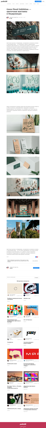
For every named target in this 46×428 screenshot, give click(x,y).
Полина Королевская (12, 316)
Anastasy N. (28, 294)
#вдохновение (9, 323)
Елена (10, 338)
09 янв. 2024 (20, 17)
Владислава (11, 382)
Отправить (36, 277)
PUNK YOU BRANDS (29, 360)
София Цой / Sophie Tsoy (14, 17)
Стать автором (38, 1)
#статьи (8, 365)
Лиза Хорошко (28, 316)
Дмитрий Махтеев (29, 338)
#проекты (8, 301)
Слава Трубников (12, 294)
